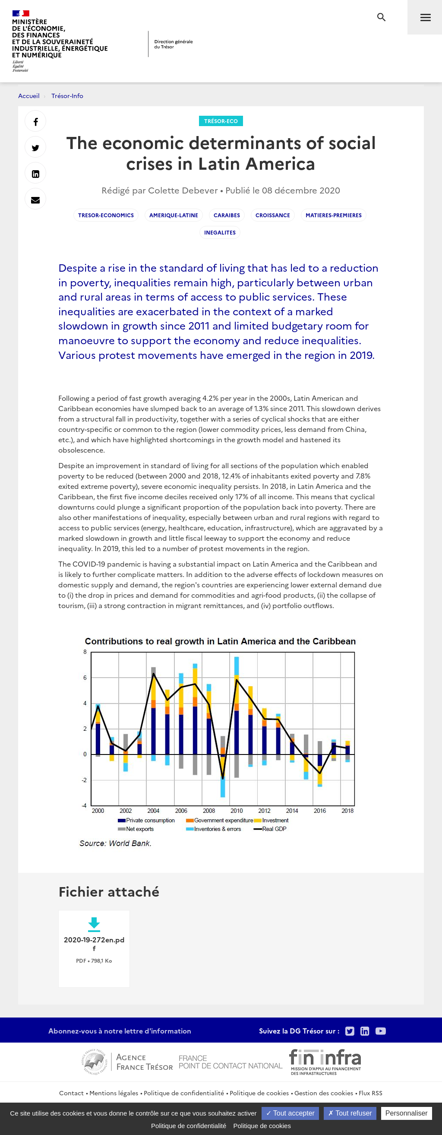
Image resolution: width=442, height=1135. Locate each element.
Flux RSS (370, 1092)
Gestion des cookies (323, 1092)
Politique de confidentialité (184, 1092)
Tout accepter (290, 1113)
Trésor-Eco (221, 120)
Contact (71, 1092)
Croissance (273, 215)
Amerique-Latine (173, 215)
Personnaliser (406, 1113)
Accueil (29, 95)
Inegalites (220, 232)
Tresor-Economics (106, 215)
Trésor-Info (67, 95)
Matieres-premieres (334, 215)
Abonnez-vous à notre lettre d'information (119, 1030)
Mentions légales (113, 1092)
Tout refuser (350, 1113)
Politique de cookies (259, 1092)
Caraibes (227, 215)
